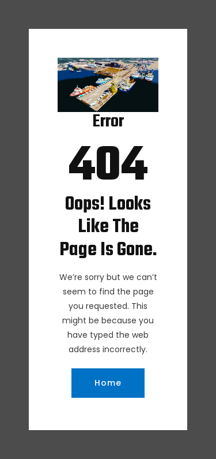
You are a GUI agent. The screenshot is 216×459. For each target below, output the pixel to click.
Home (108, 383)
